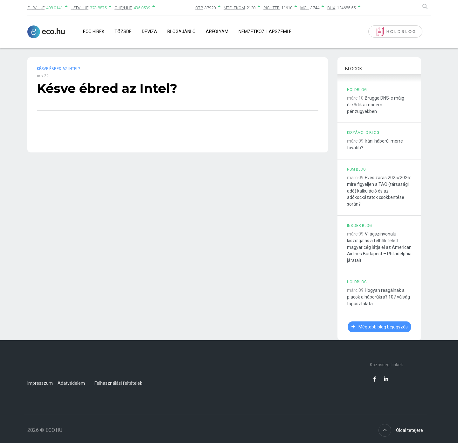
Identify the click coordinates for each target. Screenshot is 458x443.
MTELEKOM (234, 7)
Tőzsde (123, 31)
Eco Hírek (93, 31)
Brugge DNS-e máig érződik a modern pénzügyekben (375, 104)
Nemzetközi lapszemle (265, 31)
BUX (331, 7)
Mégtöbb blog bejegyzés (379, 326)
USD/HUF (79, 7)
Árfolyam (217, 31)
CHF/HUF (123, 7)
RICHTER (271, 7)
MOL (304, 7)
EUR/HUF (36, 7)
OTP (199, 7)
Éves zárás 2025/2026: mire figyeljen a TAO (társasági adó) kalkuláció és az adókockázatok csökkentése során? (379, 191)
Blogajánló (181, 31)
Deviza (149, 31)
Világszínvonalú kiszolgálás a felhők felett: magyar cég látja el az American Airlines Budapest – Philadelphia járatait (379, 247)
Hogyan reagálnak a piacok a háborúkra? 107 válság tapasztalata (378, 297)
